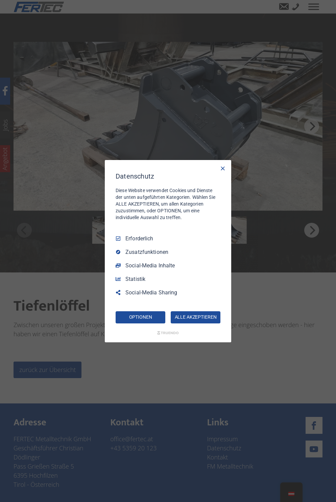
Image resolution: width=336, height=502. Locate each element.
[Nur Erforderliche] (222, 168)
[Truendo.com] (168, 333)
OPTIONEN (140, 317)
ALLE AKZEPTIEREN (196, 317)
